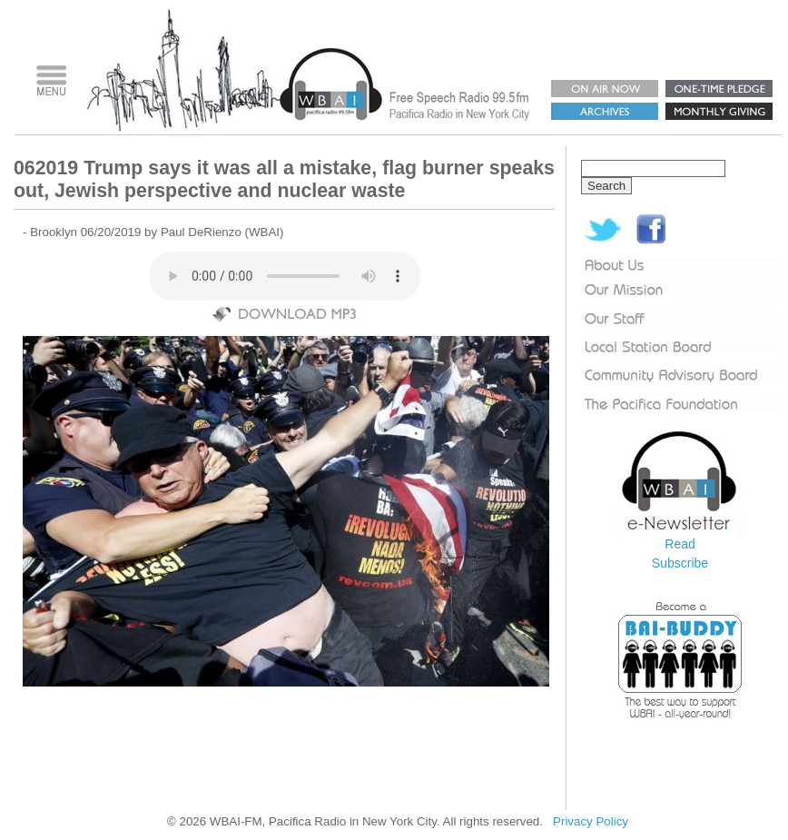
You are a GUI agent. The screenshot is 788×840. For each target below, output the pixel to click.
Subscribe (680, 563)
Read (679, 544)
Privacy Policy (590, 821)
